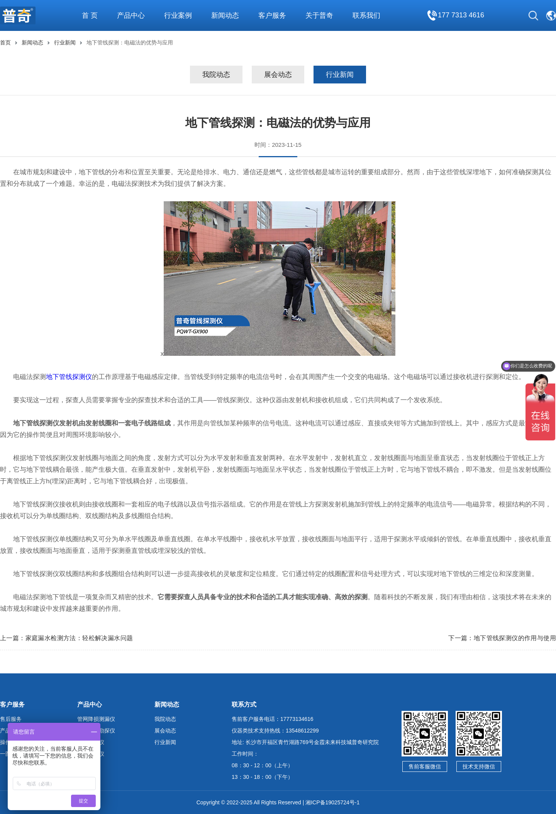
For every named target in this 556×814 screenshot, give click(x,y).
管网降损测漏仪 (96, 719)
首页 (5, 42)
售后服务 (11, 719)
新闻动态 (32, 42)
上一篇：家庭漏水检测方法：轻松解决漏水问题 (66, 638)
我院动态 (216, 74)
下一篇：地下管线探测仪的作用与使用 (502, 638)
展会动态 (278, 74)
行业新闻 (65, 42)
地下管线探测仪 (69, 377)
